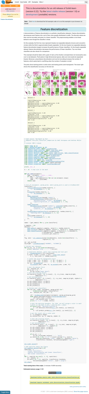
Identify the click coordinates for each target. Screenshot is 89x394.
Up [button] (10, 5)
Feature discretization (7, 19)
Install (17, 2)
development (32, 14)
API (29, 2)
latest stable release (55, 11)
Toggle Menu (5, 392)
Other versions (10, 11)
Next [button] (17, 5)
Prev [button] (4, 5)
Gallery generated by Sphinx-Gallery (78, 386)
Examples (35, 2)
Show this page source (81, 391)
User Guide (23, 2)
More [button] (41, 2)
